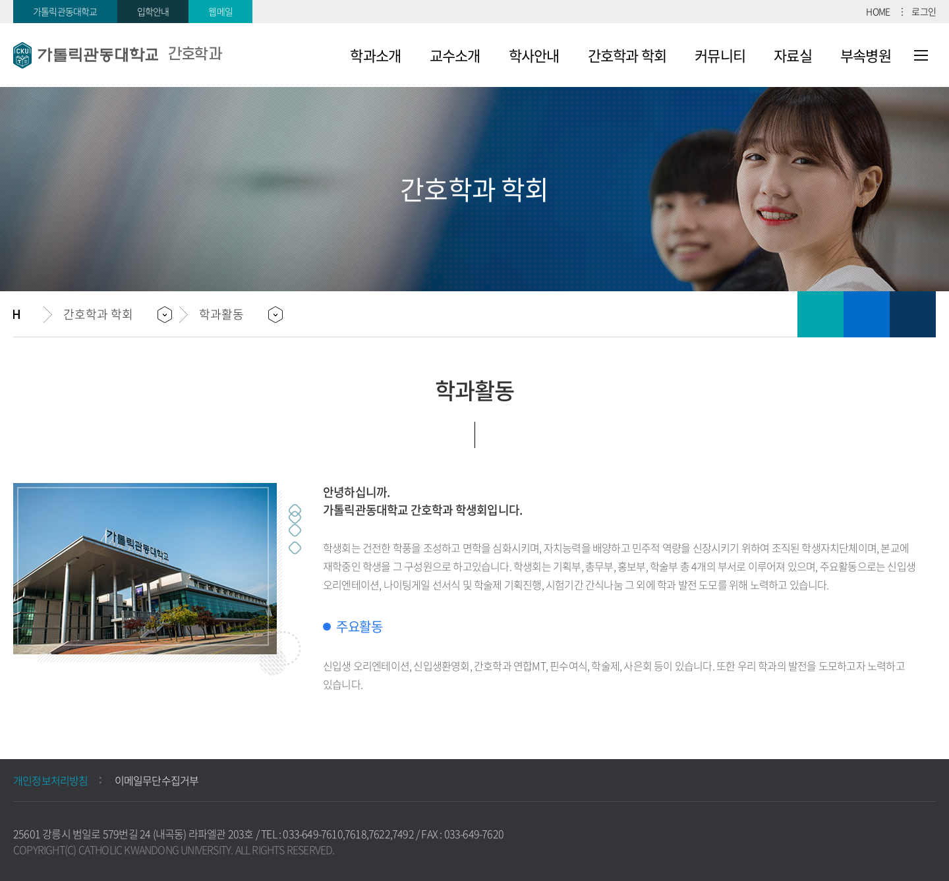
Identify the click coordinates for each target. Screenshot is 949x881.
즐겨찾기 (867, 314)
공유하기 (913, 314)
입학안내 (153, 11)
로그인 (923, 11)
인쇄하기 (820, 314)
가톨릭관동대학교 (65, 11)
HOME (878, 11)
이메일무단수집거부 (157, 780)
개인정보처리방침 (50, 780)
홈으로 (28, 314)
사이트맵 (921, 55)
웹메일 (220, 11)
